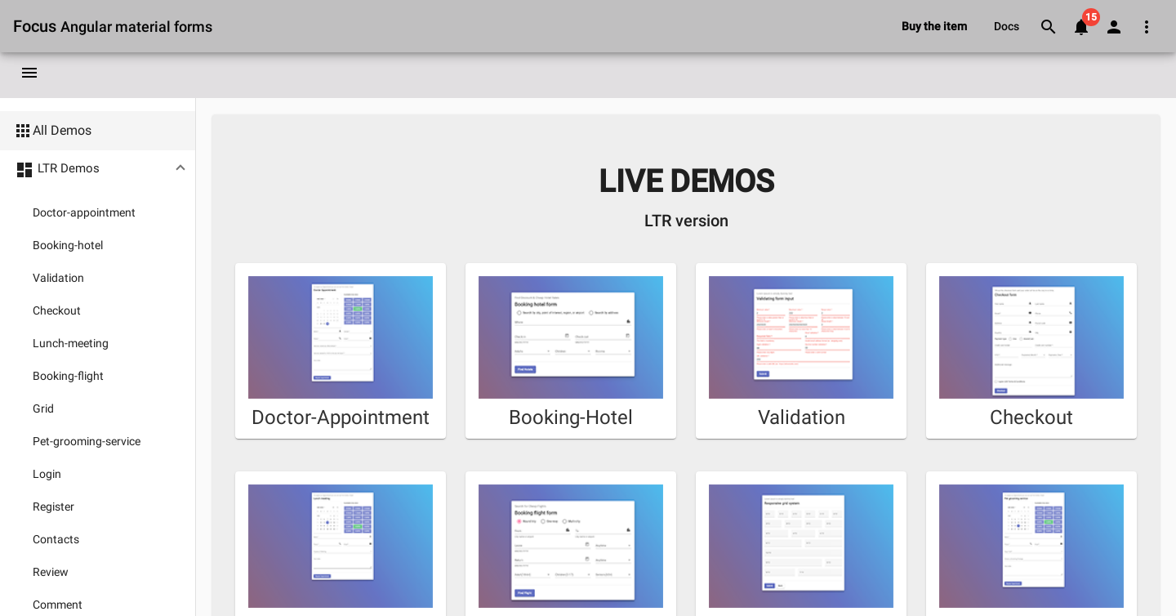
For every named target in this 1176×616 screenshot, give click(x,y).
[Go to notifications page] (1081, 26)
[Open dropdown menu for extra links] (1146, 26)
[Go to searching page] (1048, 26)
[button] (97, 170)
